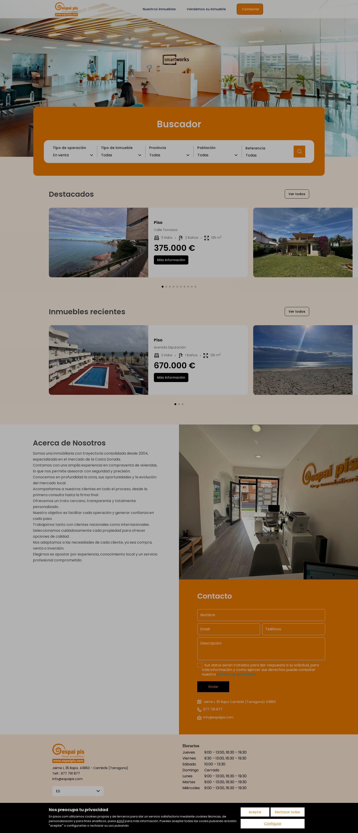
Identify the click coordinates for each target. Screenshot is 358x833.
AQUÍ (120, 821)
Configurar (272, 823)
